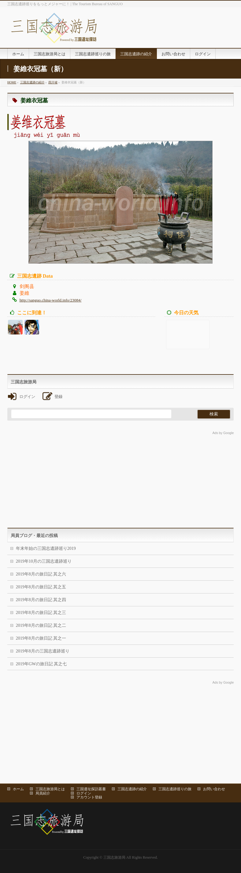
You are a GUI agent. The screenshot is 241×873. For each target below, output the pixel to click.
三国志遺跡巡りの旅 (174, 789)
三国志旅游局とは (50, 789)
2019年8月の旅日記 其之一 (41, 638)
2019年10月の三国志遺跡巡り (44, 561)
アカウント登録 (89, 797)
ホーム (18, 789)
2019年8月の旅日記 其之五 (41, 587)
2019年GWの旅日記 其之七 (41, 664)
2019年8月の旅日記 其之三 (41, 612)
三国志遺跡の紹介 (132, 789)
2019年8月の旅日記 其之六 (41, 574)
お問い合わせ (214, 789)
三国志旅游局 (114, 857)
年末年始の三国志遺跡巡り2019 (46, 548)
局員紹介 (42, 793)
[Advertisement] (120, 479)
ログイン (83, 793)
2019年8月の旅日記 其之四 (41, 599)
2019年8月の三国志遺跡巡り (42, 651)
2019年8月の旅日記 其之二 (41, 625)
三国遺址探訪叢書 (91, 789)
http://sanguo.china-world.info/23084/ (51, 300)
